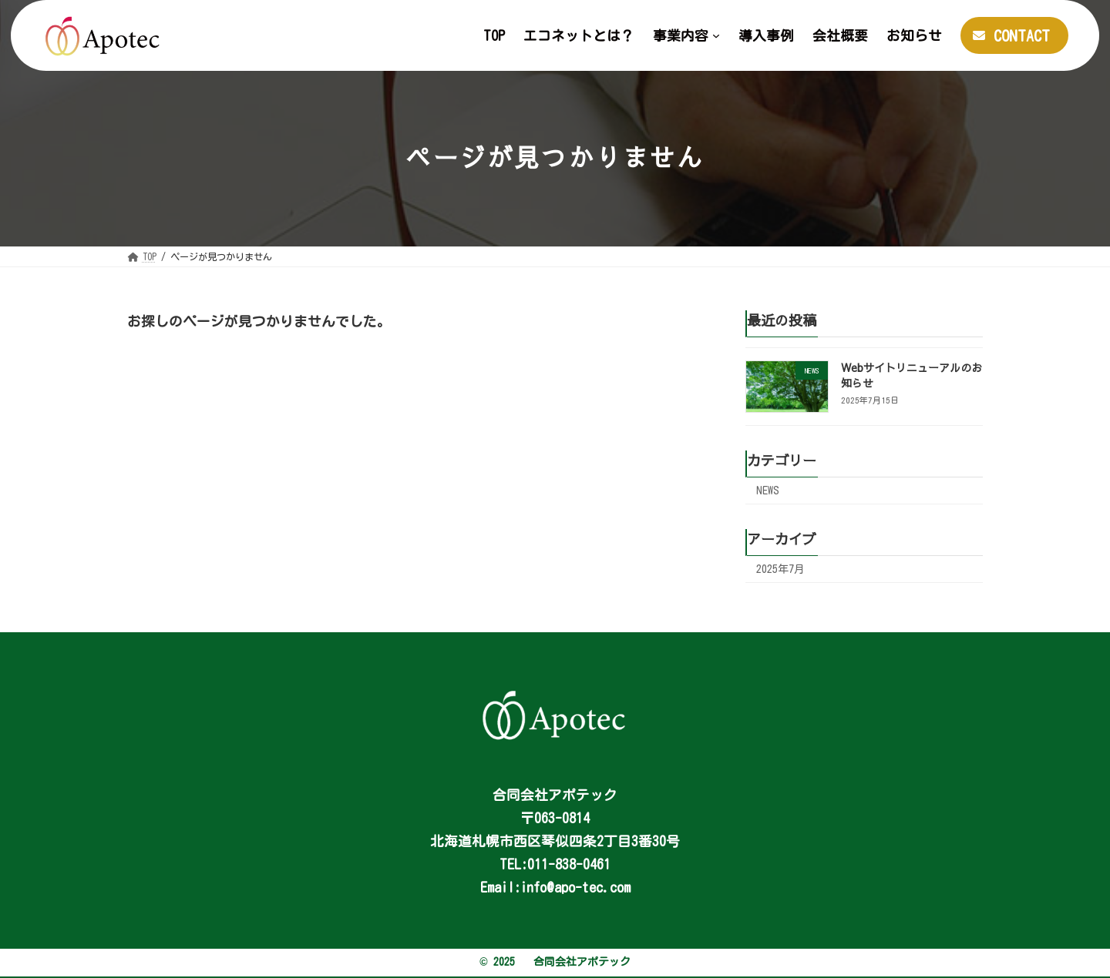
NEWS (767, 490)
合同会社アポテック (582, 961)
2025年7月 (780, 569)
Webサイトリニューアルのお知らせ (911, 375)
